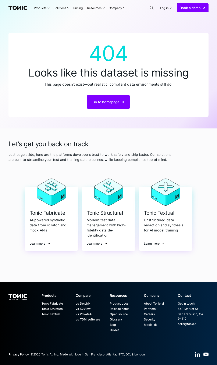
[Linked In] (197, 354)
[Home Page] (17, 8)
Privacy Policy (18, 354)
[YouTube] (206, 354)
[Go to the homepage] (17, 295)
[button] (41, 7)
